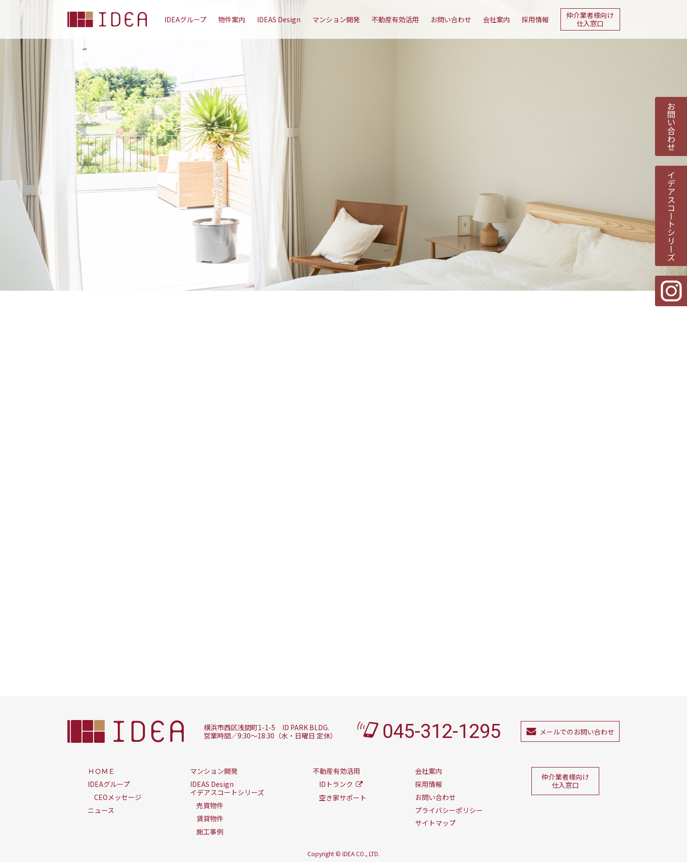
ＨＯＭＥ (101, 771)
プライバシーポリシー (449, 810)
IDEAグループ (185, 20)
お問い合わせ (451, 20)
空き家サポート (343, 797)
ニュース (101, 810)
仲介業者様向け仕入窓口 (590, 19)
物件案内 (231, 20)
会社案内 (496, 20)
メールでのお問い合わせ (577, 732)
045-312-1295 (442, 731)
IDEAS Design (279, 20)
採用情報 (535, 20)
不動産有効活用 (395, 20)
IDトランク (336, 784)
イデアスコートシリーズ (671, 216)
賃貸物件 (210, 818)
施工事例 (210, 831)
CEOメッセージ (118, 797)
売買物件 (210, 805)
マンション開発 (336, 20)
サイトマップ (435, 823)
